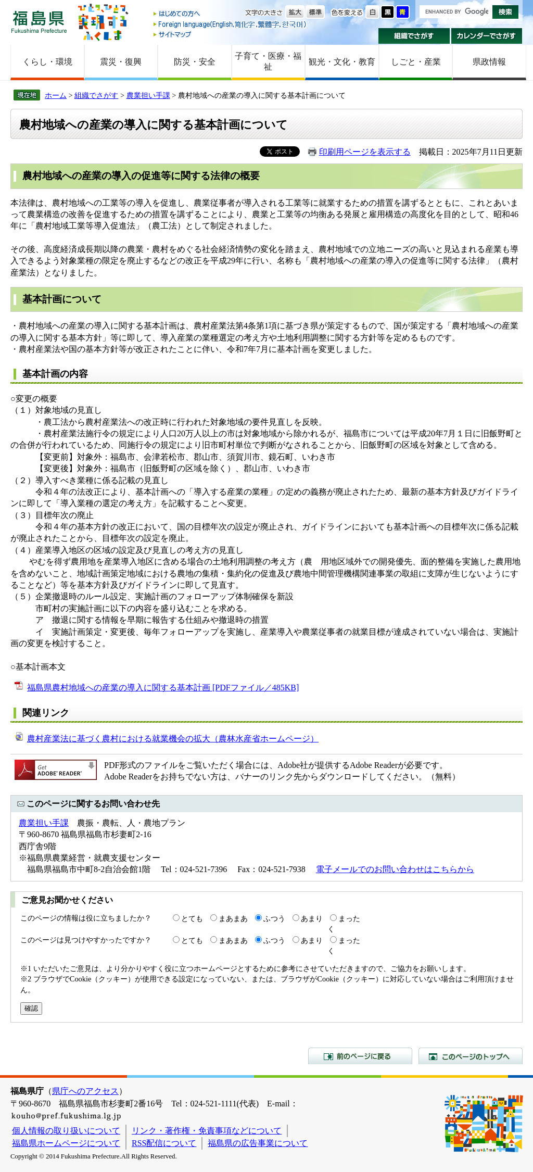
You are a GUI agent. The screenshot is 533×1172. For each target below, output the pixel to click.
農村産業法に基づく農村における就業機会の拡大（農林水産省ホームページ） (173, 738)
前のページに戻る (360, 1056)
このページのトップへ (470, 1056)
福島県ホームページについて (66, 1143)
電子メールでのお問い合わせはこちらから (395, 869)
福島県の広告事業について (258, 1143)
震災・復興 (121, 61)
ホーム (56, 95)
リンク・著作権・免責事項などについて (207, 1130)
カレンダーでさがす (487, 36)
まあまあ (233, 918)
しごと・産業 (416, 61)
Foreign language (231, 24)
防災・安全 (194, 61)
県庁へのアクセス (85, 1091)
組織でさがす (414, 36)
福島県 (39, 21)
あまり (312, 918)
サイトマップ (231, 34)
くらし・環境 (47, 61)
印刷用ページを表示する (365, 151)
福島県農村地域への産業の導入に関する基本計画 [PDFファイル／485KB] (163, 687)
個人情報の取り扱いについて (66, 1130)
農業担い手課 (148, 95)
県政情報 (489, 61)
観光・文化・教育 (342, 61)
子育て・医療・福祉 (268, 61)
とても (192, 918)
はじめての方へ (231, 14)
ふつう (274, 918)
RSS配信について (164, 1143)
